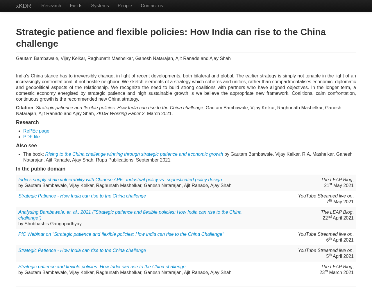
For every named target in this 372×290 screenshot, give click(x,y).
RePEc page (36, 130)
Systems (100, 5)
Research (51, 5)
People (125, 5)
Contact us (152, 5)
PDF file (31, 136)
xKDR (23, 6)
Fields (76, 5)
